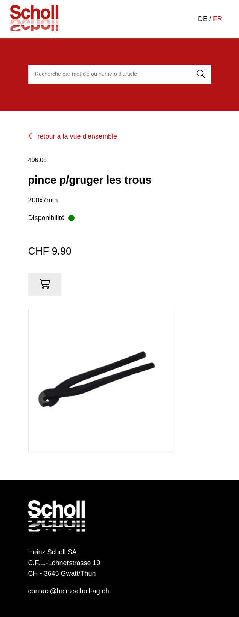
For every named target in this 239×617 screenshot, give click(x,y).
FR (217, 19)
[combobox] (108, 74)
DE (202, 19)
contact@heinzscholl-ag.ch (68, 591)
